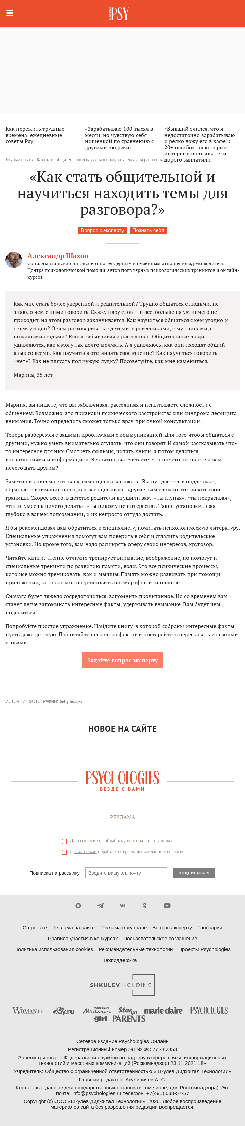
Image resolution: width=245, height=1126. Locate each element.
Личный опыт (17, 159)
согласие (89, 840)
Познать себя (148, 230)
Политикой (85, 851)
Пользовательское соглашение (160, 938)
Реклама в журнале (123, 927)
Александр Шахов (57, 255)
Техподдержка (120, 960)
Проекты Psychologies (204, 949)
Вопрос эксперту (172, 927)
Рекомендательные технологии (136, 949)
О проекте (35, 927)
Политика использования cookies (53, 949)
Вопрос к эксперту (102, 230)
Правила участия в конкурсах (83, 938)
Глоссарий (209, 927)
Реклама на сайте (73, 927)
